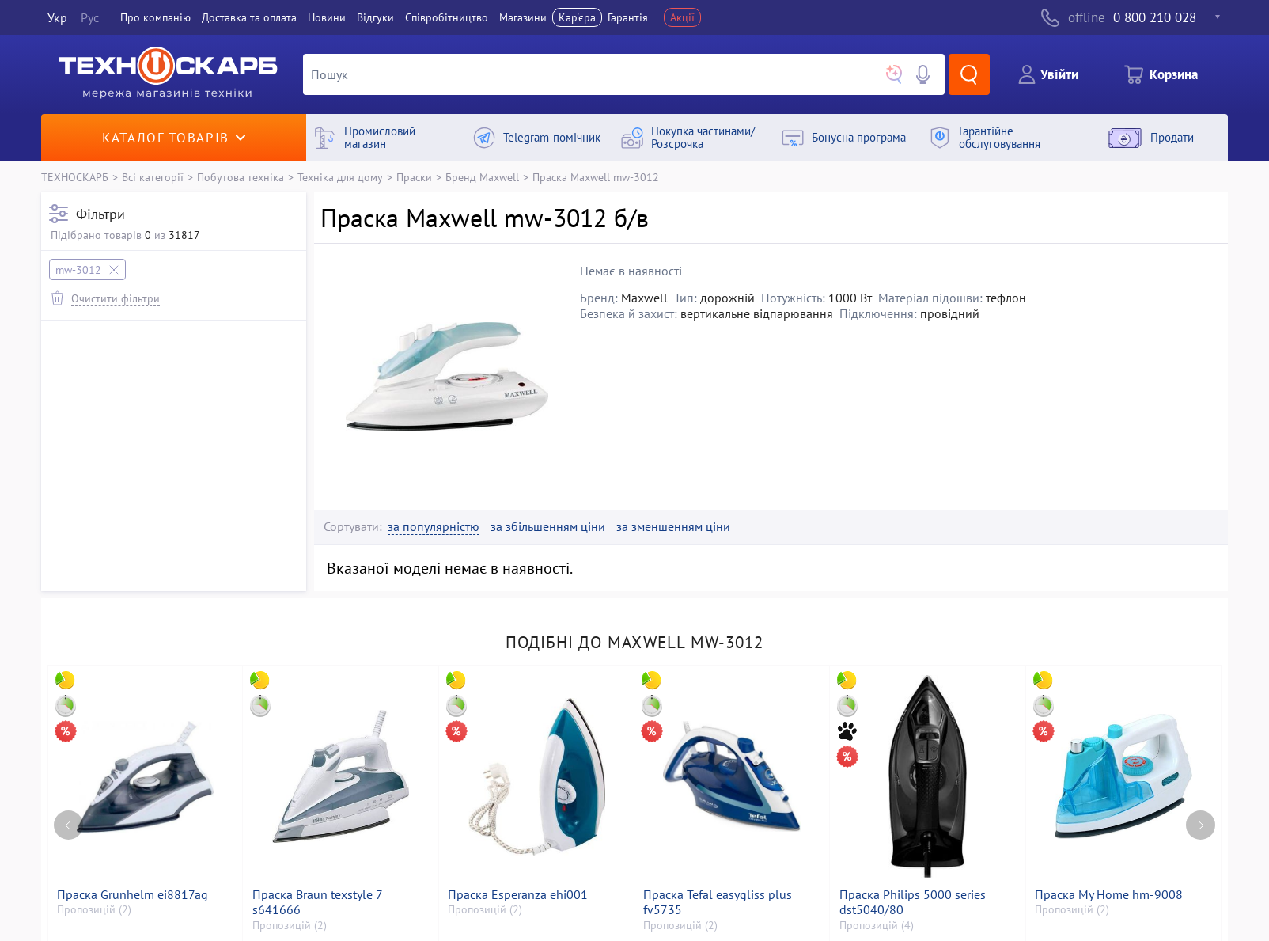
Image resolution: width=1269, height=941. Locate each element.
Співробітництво (446, 17)
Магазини (523, 17)
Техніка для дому (340, 176)
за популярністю (433, 526)
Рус (90, 17)
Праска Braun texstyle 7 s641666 (317, 902)
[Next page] (1200, 825)
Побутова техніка (240, 176)
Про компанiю (155, 17)
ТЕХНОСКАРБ (74, 176)
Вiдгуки (375, 17)
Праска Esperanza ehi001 (518, 894)
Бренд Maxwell (482, 176)
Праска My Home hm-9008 (1109, 894)
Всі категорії (153, 176)
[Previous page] (68, 825)
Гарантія (628, 17)
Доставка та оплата (249, 17)
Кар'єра (577, 17)
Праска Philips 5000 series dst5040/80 (912, 902)
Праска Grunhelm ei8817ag (132, 894)
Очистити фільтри (115, 297)
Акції (682, 17)
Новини (327, 17)
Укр (57, 17)
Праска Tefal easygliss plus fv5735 (717, 902)
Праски (414, 176)
